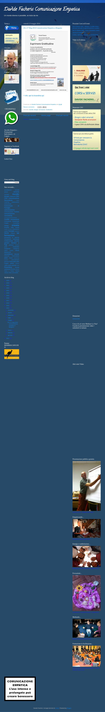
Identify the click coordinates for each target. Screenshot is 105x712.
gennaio (10, 335)
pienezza (6, 261)
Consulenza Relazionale (11, 221)
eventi (6, 231)
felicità (6, 233)
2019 (8, 295)
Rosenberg (8, 267)
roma (18, 265)
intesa (5, 250)
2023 (8, 285)
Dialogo (6, 225)
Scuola (17, 267)
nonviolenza (8, 254)
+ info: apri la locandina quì (33, 96)
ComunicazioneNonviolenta (10, 217)
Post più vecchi (62, 115)
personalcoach (15, 259)
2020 (8, 293)
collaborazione (15, 202)
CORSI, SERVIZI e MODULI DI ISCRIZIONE (85, 35)
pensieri (6, 259)
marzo (10, 330)
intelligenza (16, 248)
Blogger (69, 708)
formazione (42, 109)
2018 (8, 298)
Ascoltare (6, 194)
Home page (46, 115)
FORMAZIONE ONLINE (11, 241)
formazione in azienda (11, 237)
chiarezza (12, 196)
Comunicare (7, 204)
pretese (17, 263)
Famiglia (11, 231)
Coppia (6, 223)
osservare (6, 256)
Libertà (17, 250)
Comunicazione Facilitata (11, 211)
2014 (8, 308)
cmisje (57, 708)
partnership (16, 258)
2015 (8, 305)
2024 (8, 283)
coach (17, 200)
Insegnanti (7, 248)
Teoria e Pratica (9, 271)
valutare (6, 272)
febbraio (10, 332)
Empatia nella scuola (11, 227)
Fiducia (13, 233)
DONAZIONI (76, 319)
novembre (11, 310)
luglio (9, 317)
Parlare (11, 258)
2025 (8, 280)
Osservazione (15, 256)
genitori (6, 243)
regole (9, 265)
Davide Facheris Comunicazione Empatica (42, 9)
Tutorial (17, 271)
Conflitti (6, 219)
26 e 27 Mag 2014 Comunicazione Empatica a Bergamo (42, 28)
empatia (15, 225)
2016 (8, 303)
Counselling (16, 223)
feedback (17, 231)
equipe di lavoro (8, 229)
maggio (10, 320)
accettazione (8, 190)
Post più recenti (29, 115)
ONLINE (16, 254)
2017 (8, 300)
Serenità (12, 269)
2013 (8, 338)
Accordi (17, 190)
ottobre (10, 312)
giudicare (11, 245)
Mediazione (7, 252)
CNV (17, 196)
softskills (17, 269)
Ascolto (31, 109)
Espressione (16, 229)
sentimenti (7, 269)
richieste (14, 265)
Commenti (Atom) (34, 119)
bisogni (36, 109)
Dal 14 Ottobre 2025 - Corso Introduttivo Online (86, 30)
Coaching (6, 202)
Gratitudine (49, 109)
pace (6, 258)
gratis (5, 246)
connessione (14, 219)
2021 (8, 290)
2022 (8, 288)
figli (18, 233)
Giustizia (17, 245)
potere (12, 263)
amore (6, 192)
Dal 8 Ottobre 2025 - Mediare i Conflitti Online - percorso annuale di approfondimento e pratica (86, 27)
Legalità (11, 250)
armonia (16, 192)
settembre (11, 315)
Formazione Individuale (11, 239)
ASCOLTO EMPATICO (79, 32)
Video (10, 272)
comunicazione (9, 210)
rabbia (6, 265)
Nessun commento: (29, 107)
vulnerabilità (15, 272)
